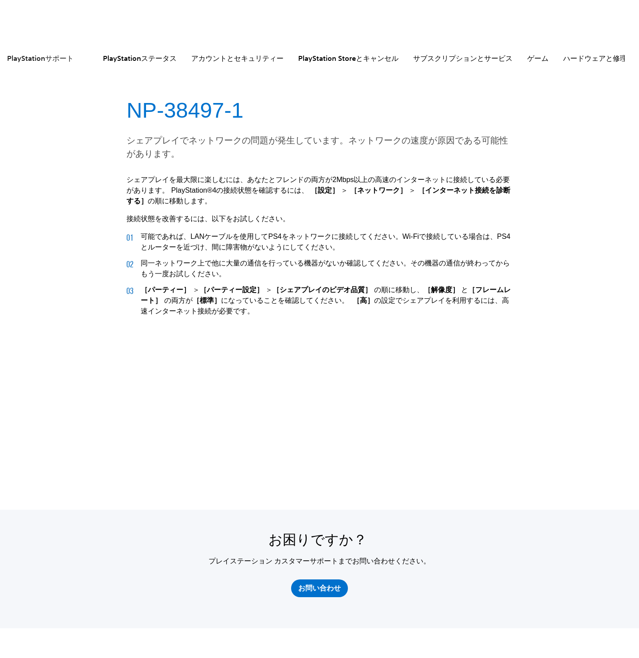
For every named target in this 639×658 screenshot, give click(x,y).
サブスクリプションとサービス (463, 58)
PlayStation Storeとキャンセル (348, 58)
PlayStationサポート (40, 58)
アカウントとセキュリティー (237, 58)
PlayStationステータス (140, 58)
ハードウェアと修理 (595, 58)
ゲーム (537, 58)
